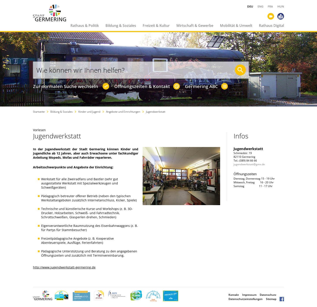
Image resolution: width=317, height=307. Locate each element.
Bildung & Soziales (120, 25)
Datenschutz (268, 295)
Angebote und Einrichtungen (123, 112)
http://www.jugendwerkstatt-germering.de (64, 267)
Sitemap (271, 299)
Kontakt (234, 295)
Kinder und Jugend (89, 112)
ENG (260, 6)
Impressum (249, 295)
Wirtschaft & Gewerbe (194, 25)
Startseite (39, 112)
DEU (250, 6)
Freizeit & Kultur (156, 25)
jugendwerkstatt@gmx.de (249, 164)
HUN (280, 6)
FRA (270, 6)
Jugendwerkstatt (155, 112)
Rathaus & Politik (84, 25)
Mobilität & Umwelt (236, 25)
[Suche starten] (240, 69)
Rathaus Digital (271, 25)
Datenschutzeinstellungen (246, 299)
